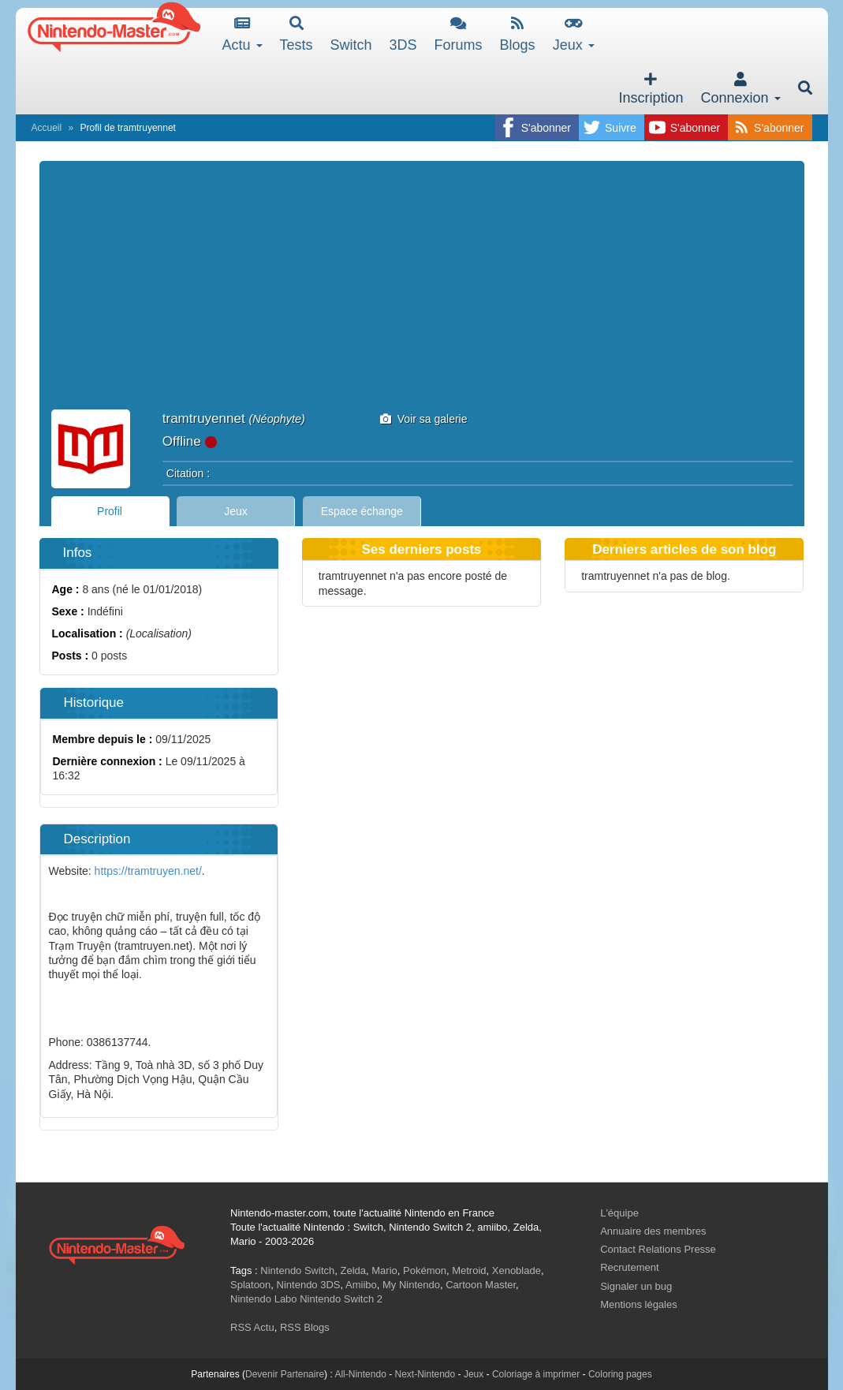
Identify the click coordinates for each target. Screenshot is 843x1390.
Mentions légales (638, 1304)
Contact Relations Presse (658, 1249)
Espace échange (362, 511)
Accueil (47, 127)
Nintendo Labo (263, 1299)
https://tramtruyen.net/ (148, 871)
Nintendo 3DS (309, 1285)
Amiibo (361, 1285)
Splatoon (250, 1285)
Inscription (650, 89)
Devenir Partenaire (284, 1374)
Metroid (469, 1270)
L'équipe (619, 1213)
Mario (384, 1270)
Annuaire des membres (653, 1231)
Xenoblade (516, 1270)
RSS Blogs (305, 1327)
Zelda (353, 1270)
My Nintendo (411, 1285)
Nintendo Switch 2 (341, 1299)
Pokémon (424, 1270)
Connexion (740, 89)
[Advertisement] (422, 291)
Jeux (574, 34)
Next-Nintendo (424, 1374)
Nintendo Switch (297, 1270)
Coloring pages (620, 1374)
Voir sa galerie (424, 419)
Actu (242, 34)
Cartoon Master (481, 1285)
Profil (109, 511)
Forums (459, 34)
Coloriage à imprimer (536, 1374)
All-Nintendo (360, 1374)
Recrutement (629, 1267)
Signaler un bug (636, 1286)
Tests (296, 34)
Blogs (517, 34)
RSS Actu (252, 1327)
